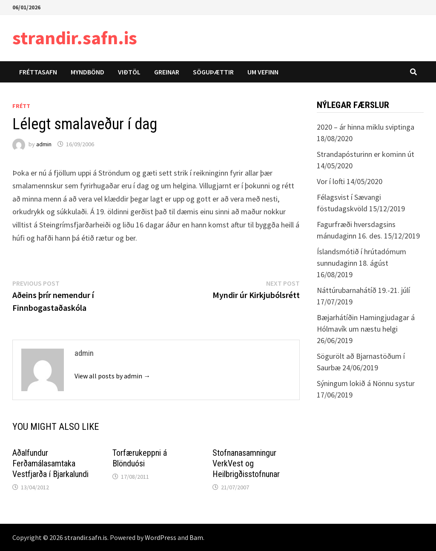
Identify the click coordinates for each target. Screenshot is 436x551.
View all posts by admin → (112, 376)
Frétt (21, 106)
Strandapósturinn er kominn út (365, 154)
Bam (196, 537)
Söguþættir (213, 72)
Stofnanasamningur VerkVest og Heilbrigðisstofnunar (246, 463)
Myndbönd (87, 72)
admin (44, 144)
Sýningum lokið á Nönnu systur (366, 383)
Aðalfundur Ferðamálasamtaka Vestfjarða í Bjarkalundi (50, 463)
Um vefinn (262, 72)
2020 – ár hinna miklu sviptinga (365, 127)
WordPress (160, 537)
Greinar (166, 72)
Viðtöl (129, 72)
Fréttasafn (38, 72)
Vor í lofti (331, 181)
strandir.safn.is (74, 37)
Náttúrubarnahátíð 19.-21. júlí (363, 290)
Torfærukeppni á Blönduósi (139, 458)
